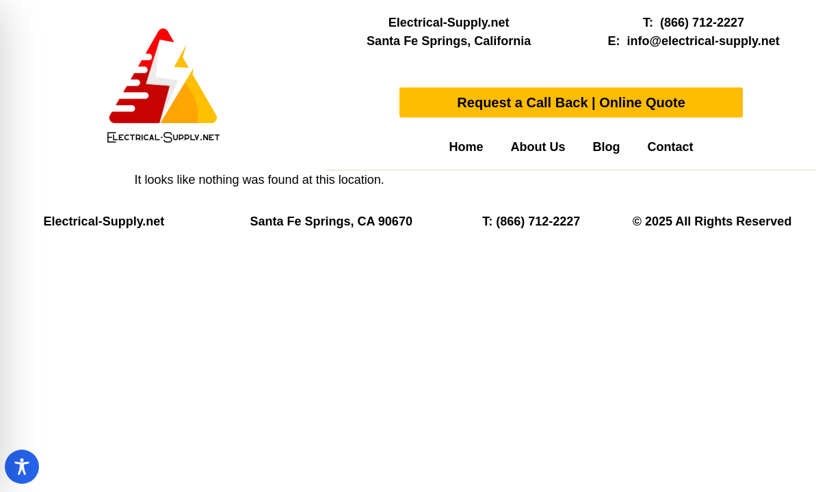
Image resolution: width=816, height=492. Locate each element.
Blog (606, 147)
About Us (538, 147)
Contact (671, 147)
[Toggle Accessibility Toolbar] (21, 466)
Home (466, 147)
